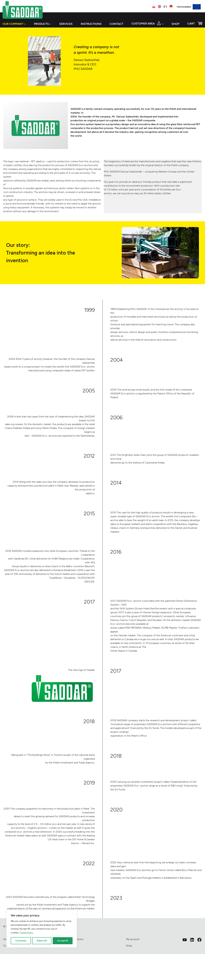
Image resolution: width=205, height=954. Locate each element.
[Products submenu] (50, 24)
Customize (20, 940)
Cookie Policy (26, 932)
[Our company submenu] (25, 24)
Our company (13, 23)
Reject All (42, 940)
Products (41, 23)
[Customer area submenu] (163, 24)
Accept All (62, 940)
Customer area (143, 23)
